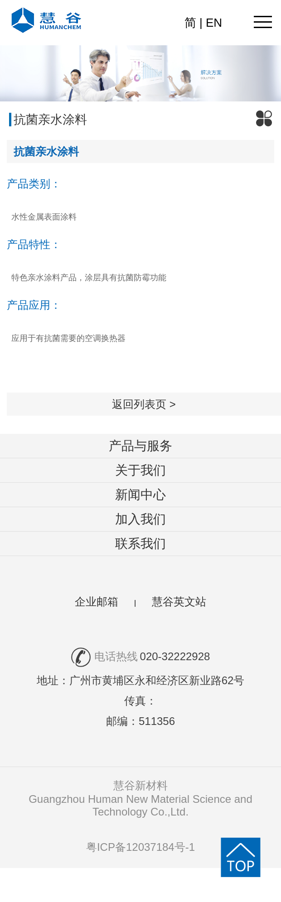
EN (214, 22)
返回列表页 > (144, 404)
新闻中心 (140, 495)
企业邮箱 (96, 601)
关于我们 (140, 470)
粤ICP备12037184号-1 (140, 847)
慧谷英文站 (179, 601)
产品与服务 (140, 446)
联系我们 (140, 544)
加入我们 (140, 519)
